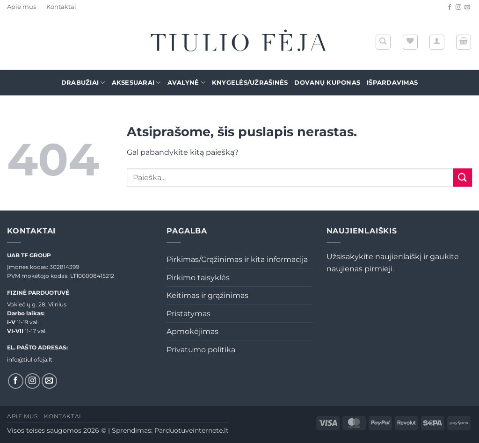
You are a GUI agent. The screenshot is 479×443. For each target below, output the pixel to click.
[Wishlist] (410, 42)
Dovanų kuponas (327, 82)
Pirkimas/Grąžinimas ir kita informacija (237, 259)
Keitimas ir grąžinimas (207, 295)
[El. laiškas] (467, 7)
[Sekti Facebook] (449, 7)
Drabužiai (83, 82)
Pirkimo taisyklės (198, 277)
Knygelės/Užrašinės (250, 82)
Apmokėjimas (192, 331)
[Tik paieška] (383, 42)
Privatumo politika (201, 349)
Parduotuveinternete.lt (191, 430)
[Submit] (462, 177)
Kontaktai (61, 6)
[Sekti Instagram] (458, 7)
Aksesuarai (136, 82)
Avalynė (186, 82)
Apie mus (21, 6)
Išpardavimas (392, 82)
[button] (436, 42)
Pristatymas (188, 313)
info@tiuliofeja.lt (29, 359)
